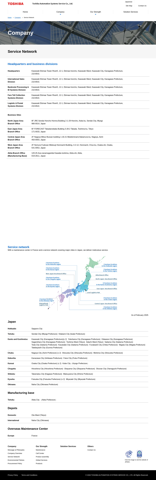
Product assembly (42, 457)
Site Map (129, 6)
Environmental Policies (16, 460)
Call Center (40, 453)
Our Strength (95, 12)
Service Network (14, 457)
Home (25, 12)
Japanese (128, 2)
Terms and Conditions (29, 475)
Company (60, 12)
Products (39, 463)
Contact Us (142, 6)
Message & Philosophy (16, 450)
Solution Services (130, 12)
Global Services (41, 460)
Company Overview (15, 453)
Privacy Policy (13, 475)
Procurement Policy (15, 463)
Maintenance (40, 450)
